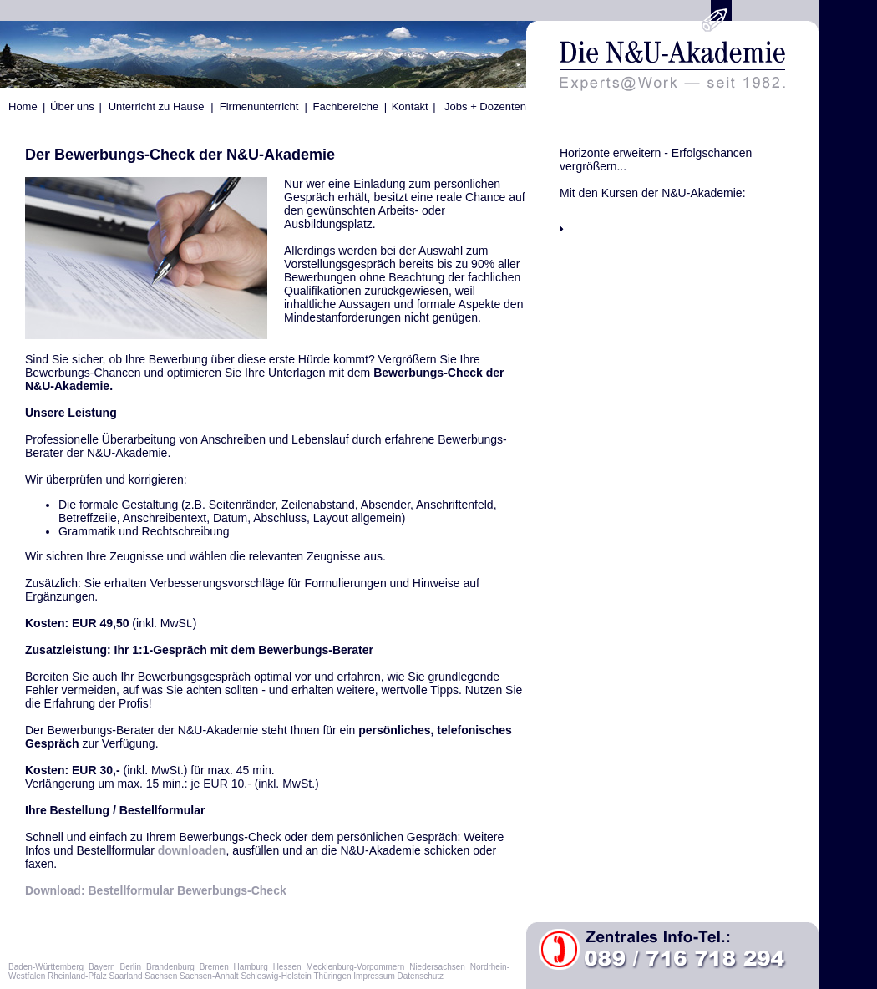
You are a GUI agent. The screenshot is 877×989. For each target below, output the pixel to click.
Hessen (287, 966)
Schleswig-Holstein (276, 976)
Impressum (373, 976)
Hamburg (251, 966)
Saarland (125, 976)
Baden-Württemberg (46, 966)
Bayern (102, 966)
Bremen (214, 966)
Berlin (131, 966)
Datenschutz (421, 976)
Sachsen (160, 976)
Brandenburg (170, 966)
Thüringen (332, 976)
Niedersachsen (437, 966)
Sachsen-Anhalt (209, 976)
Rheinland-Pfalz (77, 976)
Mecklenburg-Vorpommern (355, 966)
